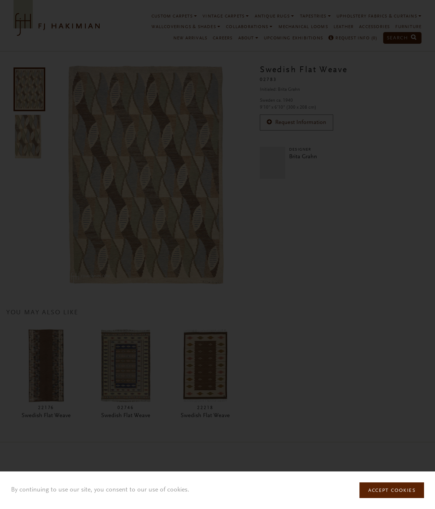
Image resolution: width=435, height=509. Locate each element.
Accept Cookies (391, 490)
